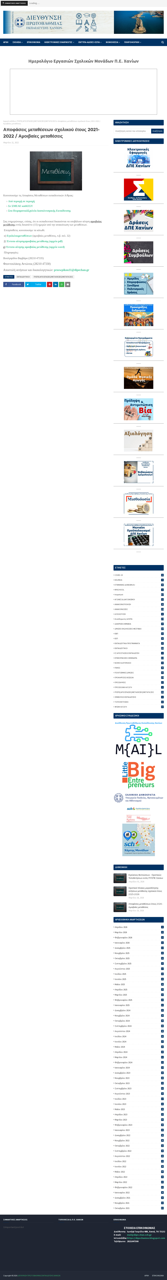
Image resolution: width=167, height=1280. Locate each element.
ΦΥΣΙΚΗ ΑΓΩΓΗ (139, 707)
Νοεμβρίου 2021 (139, 1203)
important (139, 594)
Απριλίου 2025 (139, 989)
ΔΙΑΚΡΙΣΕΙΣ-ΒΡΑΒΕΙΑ (139, 624)
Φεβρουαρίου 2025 (139, 1000)
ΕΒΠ (139, 633)
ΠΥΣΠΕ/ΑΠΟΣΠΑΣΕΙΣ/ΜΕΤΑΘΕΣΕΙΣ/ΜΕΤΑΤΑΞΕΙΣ (36, 121)
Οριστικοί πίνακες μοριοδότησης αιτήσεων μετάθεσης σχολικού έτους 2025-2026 (145, 891)
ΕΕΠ (139, 638)
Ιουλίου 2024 (139, 1036)
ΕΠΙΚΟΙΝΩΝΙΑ (158, 1275)
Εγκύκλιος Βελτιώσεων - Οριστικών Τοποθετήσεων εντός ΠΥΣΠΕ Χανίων (146, 876)
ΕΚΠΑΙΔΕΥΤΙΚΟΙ (23, 277)
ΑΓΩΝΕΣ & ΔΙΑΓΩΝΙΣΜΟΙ (139, 599)
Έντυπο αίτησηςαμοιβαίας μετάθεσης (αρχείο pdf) (35, 241)
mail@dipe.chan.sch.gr (139, 1234)
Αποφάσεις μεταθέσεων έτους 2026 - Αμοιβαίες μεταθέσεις (146, 905)
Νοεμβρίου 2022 (139, 1140)
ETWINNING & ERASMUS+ (139, 585)
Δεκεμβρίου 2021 (139, 1197)
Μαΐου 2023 (139, 1109)
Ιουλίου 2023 (139, 1099)
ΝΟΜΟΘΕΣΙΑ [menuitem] (112, 42)
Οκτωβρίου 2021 (139, 1208)
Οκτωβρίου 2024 (139, 1020)
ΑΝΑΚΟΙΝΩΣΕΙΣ (139, 609)
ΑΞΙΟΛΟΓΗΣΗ (139, 614)
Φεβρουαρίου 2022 (139, 1187)
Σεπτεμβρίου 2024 (139, 1026)
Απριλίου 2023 (139, 1114)
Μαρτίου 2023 (139, 1119)
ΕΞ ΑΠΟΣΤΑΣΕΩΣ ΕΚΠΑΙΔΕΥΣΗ (139, 653)
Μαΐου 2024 (139, 1046)
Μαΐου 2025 (139, 984)
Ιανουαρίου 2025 (139, 1005)
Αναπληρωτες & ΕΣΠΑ (139, 619)
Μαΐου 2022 (139, 1171)
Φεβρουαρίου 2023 (139, 1125)
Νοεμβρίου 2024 (139, 1015)
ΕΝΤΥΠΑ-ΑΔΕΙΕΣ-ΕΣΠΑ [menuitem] (89, 42)
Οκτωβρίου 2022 (139, 1145)
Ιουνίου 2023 (139, 1104)
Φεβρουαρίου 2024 (139, 1062)
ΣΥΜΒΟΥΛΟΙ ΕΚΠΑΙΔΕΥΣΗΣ (139, 697)
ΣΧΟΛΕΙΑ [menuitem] (17, 42)
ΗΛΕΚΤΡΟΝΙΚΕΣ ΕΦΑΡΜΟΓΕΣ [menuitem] (58, 42)
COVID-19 (139, 575)
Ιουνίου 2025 (139, 979)
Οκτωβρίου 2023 (139, 1083)
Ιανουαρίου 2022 (139, 1192)
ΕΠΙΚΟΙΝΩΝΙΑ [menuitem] (33, 42)
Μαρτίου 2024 (139, 1057)
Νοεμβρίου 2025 (139, 953)
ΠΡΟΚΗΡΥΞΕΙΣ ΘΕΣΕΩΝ (139, 677)
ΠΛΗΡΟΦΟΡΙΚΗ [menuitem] (131, 42)
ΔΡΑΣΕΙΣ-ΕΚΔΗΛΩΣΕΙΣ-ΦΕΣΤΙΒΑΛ (139, 628)
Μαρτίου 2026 (139, 932)
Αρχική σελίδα (9, 121)
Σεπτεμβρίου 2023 (139, 1088)
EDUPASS (139, 580)
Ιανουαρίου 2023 (139, 1130)
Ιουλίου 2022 (139, 1161)
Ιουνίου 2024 (139, 1041)
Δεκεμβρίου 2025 (139, 948)
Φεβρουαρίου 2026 (139, 937)
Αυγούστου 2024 (139, 1031)
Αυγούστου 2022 (139, 1156)
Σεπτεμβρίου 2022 (139, 1151)
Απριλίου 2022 (139, 1177)
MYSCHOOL (139, 589)
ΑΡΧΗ (146, 1275)
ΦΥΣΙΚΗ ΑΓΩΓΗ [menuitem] (12, 49)
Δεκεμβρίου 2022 (139, 1135)
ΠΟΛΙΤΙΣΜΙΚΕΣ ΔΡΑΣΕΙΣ (139, 672)
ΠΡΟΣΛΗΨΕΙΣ (139, 682)
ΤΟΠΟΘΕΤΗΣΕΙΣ (139, 702)
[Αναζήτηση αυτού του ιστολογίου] (132, 131)
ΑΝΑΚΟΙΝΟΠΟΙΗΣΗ (139, 604)
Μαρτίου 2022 (139, 1182)
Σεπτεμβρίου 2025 (139, 963)
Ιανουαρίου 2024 (139, 1067)
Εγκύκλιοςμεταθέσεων (19, 235)
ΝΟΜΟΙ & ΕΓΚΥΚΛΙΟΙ (139, 663)
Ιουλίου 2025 (139, 974)
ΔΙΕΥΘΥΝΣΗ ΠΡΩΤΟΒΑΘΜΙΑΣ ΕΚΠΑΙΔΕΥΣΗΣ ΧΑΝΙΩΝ (39, 1275)
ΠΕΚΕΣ (139, 668)
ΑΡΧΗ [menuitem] (5, 42)
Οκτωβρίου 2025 (139, 958)
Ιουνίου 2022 (139, 1166)
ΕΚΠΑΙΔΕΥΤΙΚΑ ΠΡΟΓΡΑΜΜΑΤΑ (139, 643)
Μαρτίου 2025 (139, 994)
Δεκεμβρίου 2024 (139, 1010)
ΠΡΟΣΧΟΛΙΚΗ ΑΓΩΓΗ (139, 687)
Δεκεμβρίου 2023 (139, 1072)
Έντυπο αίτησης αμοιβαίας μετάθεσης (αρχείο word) (35, 247)
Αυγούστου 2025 (139, 968)
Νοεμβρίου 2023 (139, 1078)
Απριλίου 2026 (139, 927)
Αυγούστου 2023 (139, 1093)
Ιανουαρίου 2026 (139, 942)
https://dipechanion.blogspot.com (146, 1238)
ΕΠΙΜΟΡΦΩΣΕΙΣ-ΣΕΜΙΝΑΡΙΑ (139, 658)
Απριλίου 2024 (139, 1052)
